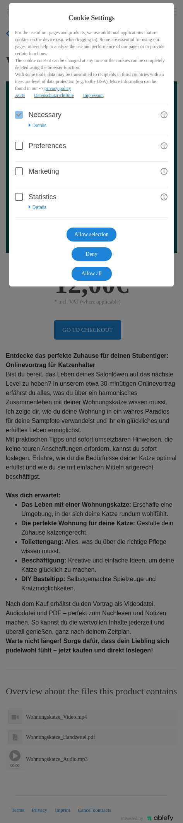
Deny (91, 254)
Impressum (93, 95)
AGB (20, 95)
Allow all (91, 273)
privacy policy (57, 88)
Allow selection (91, 234)
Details (38, 125)
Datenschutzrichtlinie (54, 95)
